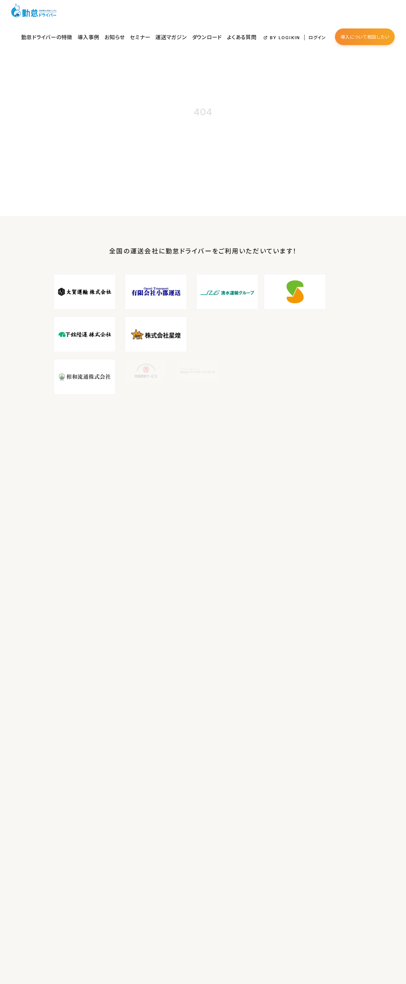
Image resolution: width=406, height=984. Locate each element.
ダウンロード (247, 12)
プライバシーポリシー (173, 863)
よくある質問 (274, 12)
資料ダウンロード (170, 839)
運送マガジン (219, 12)
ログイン (335, 13)
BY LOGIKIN (310, 13)
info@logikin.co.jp (47, 869)
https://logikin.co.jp (48, 877)
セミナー (195, 12)
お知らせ (175, 12)
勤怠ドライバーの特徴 (122, 12)
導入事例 (154, 12)
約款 (159, 870)
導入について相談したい (372, 12)
